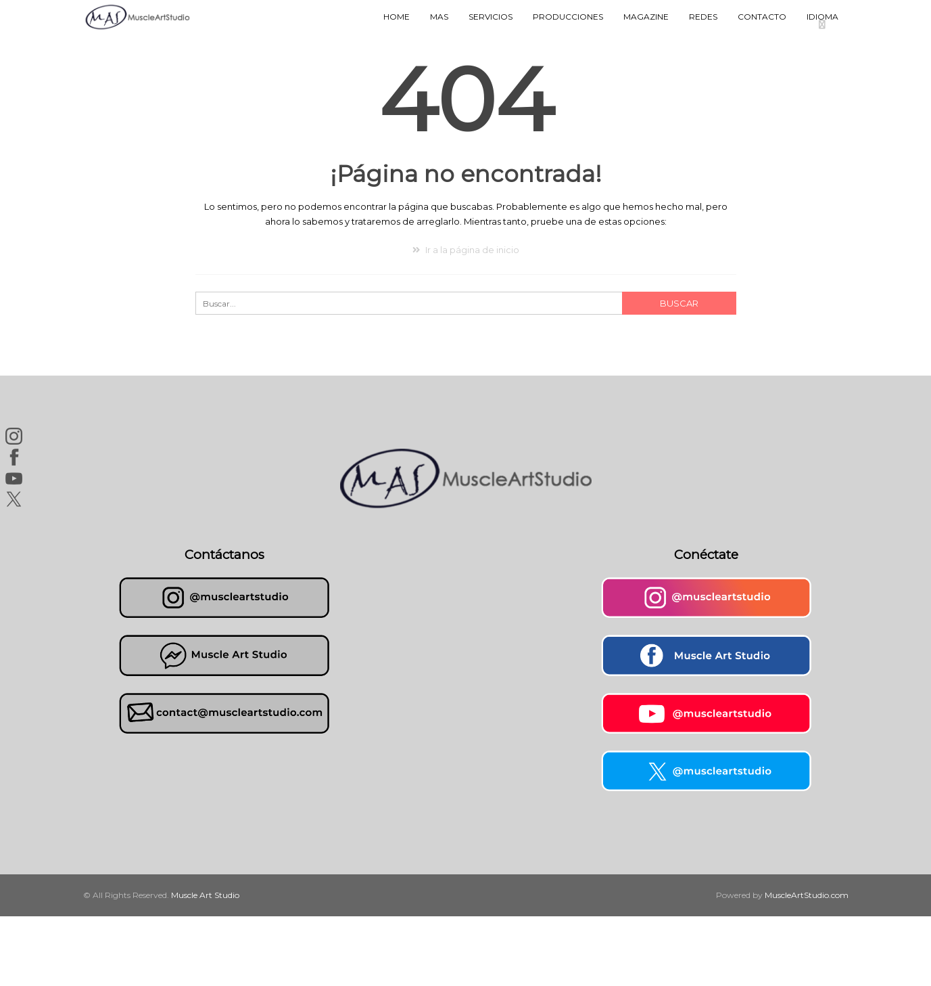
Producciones (568, 17)
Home (396, 17)
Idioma (822, 17)
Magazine (646, 17)
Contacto (762, 17)
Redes (703, 17)
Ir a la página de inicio (465, 249)
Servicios (490, 17)
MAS (439, 17)
